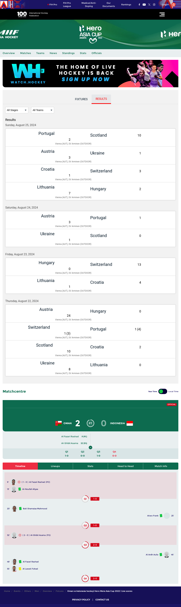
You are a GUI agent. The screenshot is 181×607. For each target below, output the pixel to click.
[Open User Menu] (167, 4)
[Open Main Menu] (162, 14)
